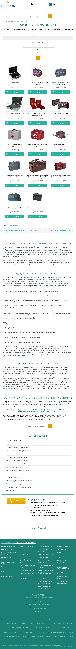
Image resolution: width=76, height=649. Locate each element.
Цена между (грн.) (38, 42)
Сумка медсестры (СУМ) (60, 144)
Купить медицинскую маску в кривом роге (27, 574)
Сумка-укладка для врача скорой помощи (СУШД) (37, 177)
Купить (16, 92)
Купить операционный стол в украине (46, 577)
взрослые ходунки (52, 29)
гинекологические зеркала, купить (32, 416)
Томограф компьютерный (6, 575)
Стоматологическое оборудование (18, 487)
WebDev (70, 646)
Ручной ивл (23, 551)
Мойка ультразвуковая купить (9, 571)
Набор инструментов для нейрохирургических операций (45, 548)
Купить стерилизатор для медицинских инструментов (45, 556)
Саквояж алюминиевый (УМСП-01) (14, 146)
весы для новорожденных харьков (44, 515)
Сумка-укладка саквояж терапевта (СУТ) (14, 208)
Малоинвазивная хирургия (15, 474)
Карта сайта (38, 611)
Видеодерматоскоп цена (63, 572)
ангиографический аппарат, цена (15, 419)
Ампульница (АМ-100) (60, 113)
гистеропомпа (36, 29)
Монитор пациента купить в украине (26, 547)
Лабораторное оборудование (16, 461)
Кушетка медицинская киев (27, 566)
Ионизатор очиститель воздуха (46, 566)
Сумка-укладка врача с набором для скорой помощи (60, 83)
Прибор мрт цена (7, 549)
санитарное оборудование (14, 230)
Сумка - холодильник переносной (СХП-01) (37, 146)
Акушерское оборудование (15, 454)
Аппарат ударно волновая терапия (63, 568)
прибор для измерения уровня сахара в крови (49, 502)
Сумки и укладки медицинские (16, 484)
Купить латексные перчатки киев (7, 558)
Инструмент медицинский (24, 555)
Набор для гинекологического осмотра (26, 560)
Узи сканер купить (7, 567)
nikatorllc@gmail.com (39, 608)
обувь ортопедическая (34, 230)
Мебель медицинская (13, 440)
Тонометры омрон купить (63, 577)
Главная (5, 21)
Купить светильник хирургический (44, 587)
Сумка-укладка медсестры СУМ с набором (37, 83)
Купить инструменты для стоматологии (45, 582)
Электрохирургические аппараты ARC (19, 481)
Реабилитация (11, 490)
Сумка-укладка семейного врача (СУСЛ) (38, 208)
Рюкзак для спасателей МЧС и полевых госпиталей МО (37, 114)
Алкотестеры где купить (62, 556)
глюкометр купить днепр (40, 510)
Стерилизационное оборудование (18, 444)
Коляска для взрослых (64, 546)
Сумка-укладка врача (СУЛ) (14, 176)
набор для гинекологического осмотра (46, 505)
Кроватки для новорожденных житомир (62, 562)
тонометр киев (36, 507)
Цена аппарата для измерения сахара (16, 415)
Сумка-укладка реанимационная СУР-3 (60, 177)
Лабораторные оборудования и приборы (62, 551)
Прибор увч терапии (27, 570)
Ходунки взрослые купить (7, 563)
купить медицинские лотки (22, 406)
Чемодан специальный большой (14, 113)
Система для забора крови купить (45, 561)
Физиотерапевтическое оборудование (20, 464)
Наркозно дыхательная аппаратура (9, 553)
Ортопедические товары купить (62, 582)
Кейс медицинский (14, 82)
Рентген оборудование (14, 477)
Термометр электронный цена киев (28, 579)
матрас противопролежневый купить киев (47, 512)
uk (54, 4)
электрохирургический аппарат (16, 29)
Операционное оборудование (16, 457)
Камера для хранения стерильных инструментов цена (45, 572)
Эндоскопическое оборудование (17, 471)
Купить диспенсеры (8, 546)
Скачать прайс (20, 501)
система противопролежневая (55, 230)
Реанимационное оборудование (17, 447)
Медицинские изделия (14, 467)
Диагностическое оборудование (17, 451)
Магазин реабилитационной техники (16, 401)
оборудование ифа (26, 404)
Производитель (38, 35)
